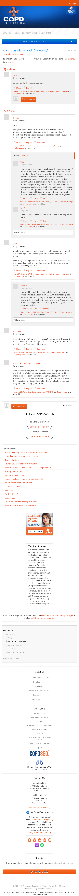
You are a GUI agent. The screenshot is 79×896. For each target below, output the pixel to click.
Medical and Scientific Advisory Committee (39, 738)
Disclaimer (35, 886)
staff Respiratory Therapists (42, 618)
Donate (71, 10)
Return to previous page (13, 54)
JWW (15, 75)
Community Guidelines (57, 886)
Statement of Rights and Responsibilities (39, 889)
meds (10, 62)
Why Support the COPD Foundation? (39, 725)
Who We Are (37, 678)
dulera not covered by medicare (18, 482)
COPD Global (37, 686)
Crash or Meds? (11, 494)
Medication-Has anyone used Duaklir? (21, 505)
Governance (37, 695)
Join (68, 3)
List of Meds (10, 498)
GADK (16, 352)
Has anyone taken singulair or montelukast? (24, 479)
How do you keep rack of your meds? (21, 463)
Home (4, 33)
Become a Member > (39, 426)
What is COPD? (39, 714)
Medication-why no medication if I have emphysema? (28, 467)
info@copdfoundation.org (39, 832)
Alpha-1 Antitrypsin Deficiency (39, 744)
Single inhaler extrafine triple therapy (21, 501)
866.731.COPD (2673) (43, 819)
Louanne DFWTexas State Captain (33, 91)
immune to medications (15, 475)
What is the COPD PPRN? (39, 718)
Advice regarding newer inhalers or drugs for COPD (27, 452)
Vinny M (23, 202)
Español (39, 748)
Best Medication (12, 460)
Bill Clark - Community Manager (57, 91)
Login (74, 3)
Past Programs (37, 699)
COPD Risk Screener (39, 729)
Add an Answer (28, 99)
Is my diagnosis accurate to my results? (22, 456)
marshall (71, 58)
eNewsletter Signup (39, 872)
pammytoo (64, 146)
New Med (9, 490)
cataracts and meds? (13, 486)
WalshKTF (17, 91)
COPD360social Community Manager (57, 615)
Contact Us (39, 733)
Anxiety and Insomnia (14, 471)
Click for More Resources (33, 41)
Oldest (25, 155)
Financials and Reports (37, 691)
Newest (17, 155)
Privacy (44, 886)
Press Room (37, 682)
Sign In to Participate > (39, 436)
